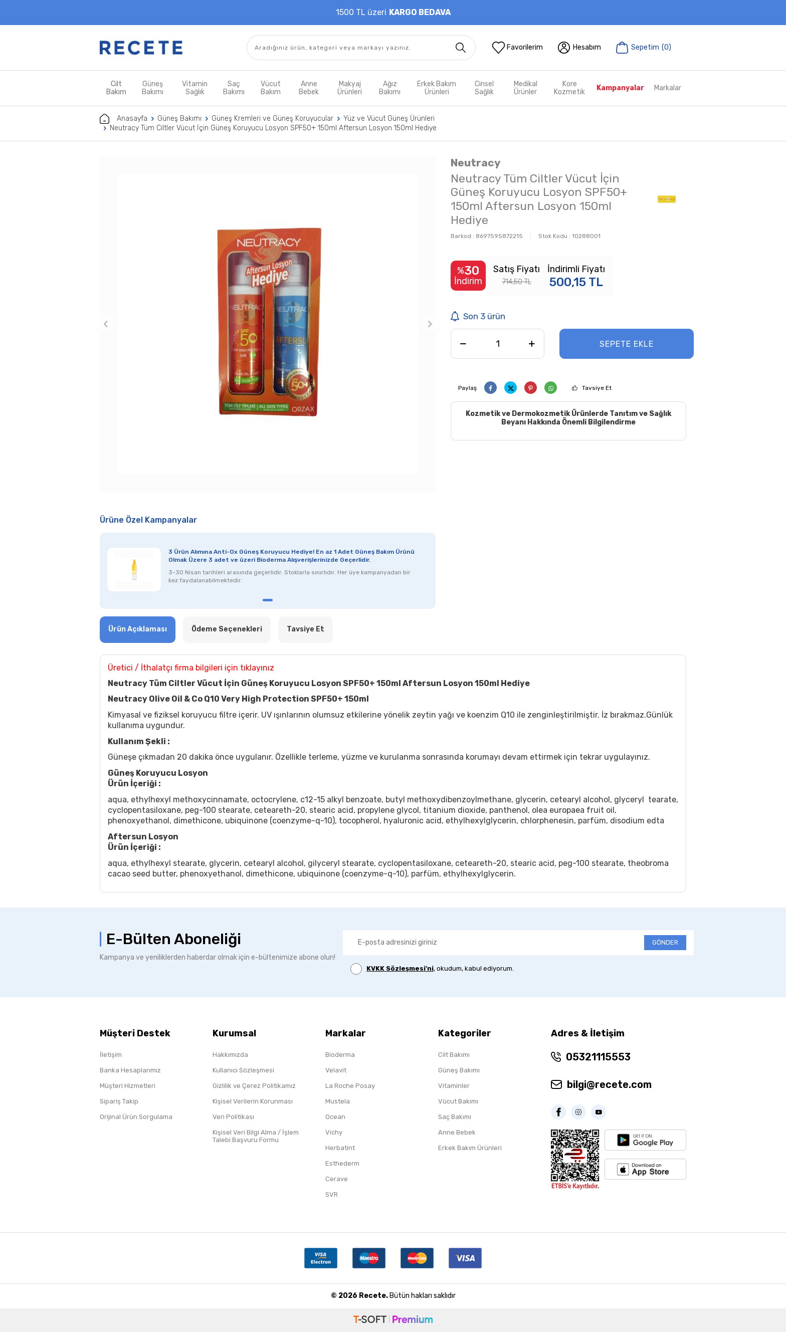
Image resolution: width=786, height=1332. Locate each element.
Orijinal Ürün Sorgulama (136, 1117)
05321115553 (598, 1057)
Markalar (667, 88)
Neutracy (476, 162)
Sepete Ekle (627, 344)
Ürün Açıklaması (137, 629)
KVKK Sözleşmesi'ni (400, 968)
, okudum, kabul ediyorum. (432, 969)
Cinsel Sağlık (484, 88)
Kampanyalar (620, 88)
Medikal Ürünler (525, 88)
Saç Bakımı (234, 88)
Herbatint (340, 1148)
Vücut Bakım (271, 88)
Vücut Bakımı (458, 1101)
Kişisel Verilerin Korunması (253, 1101)
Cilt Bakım (116, 88)
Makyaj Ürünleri (349, 88)
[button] (105, 324)
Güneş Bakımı (152, 88)
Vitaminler (454, 1085)
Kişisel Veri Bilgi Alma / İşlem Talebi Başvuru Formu (256, 1136)
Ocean (335, 1117)
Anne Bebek (309, 88)
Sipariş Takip (119, 1101)
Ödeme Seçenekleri (226, 629)
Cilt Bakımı (454, 1054)
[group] (268, 324)
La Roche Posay (350, 1085)
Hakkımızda (230, 1054)
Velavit (335, 1070)
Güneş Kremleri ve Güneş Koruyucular (272, 118)
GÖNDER (665, 942)
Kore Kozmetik (569, 88)
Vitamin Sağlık (195, 88)
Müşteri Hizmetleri (127, 1085)
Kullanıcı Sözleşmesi (243, 1070)
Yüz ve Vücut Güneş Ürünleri (389, 118)
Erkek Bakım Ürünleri (436, 88)
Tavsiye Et (597, 387)
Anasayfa (123, 119)
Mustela (337, 1101)
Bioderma (340, 1054)
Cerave (336, 1179)
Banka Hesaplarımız (130, 1070)
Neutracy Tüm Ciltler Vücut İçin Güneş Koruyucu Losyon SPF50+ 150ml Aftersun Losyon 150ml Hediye (273, 128)
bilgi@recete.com (609, 1084)
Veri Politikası (233, 1117)
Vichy (333, 1132)
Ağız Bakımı (390, 88)
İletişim (111, 1054)
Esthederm (342, 1163)
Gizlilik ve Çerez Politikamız (254, 1085)
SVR (331, 1194)
